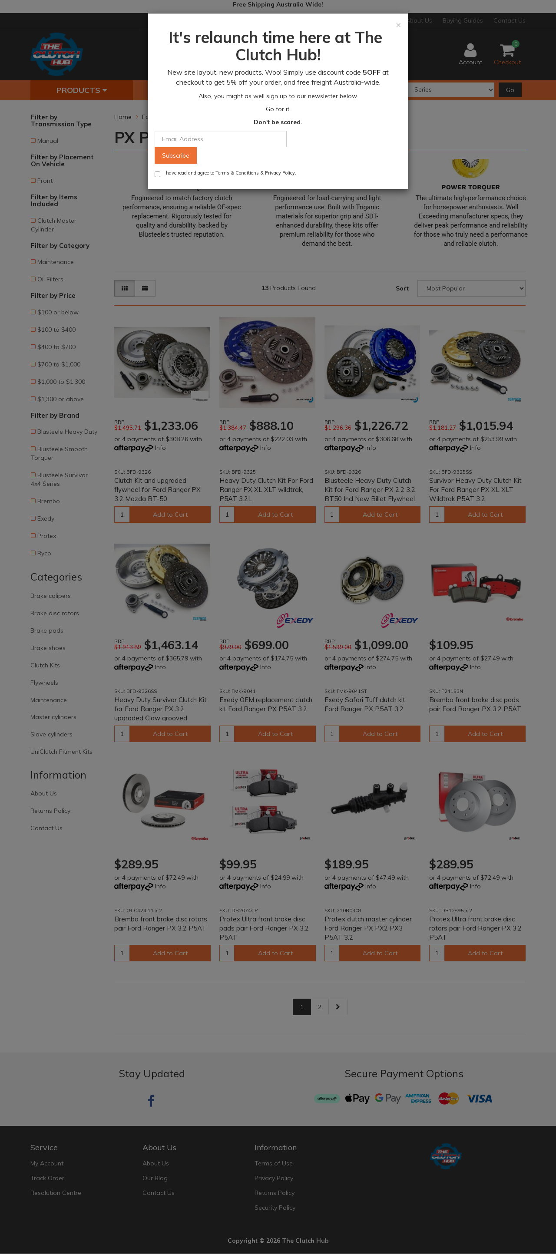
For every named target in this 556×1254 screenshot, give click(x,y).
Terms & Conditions (237, 173)
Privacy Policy (280, 173)
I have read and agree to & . (225, 173)
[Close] (398, 24)
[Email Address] (221, 139)
